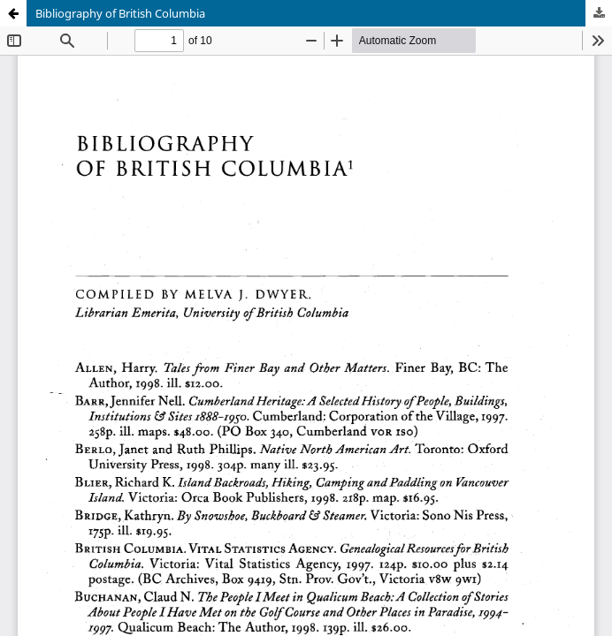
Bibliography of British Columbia (120, 13)
